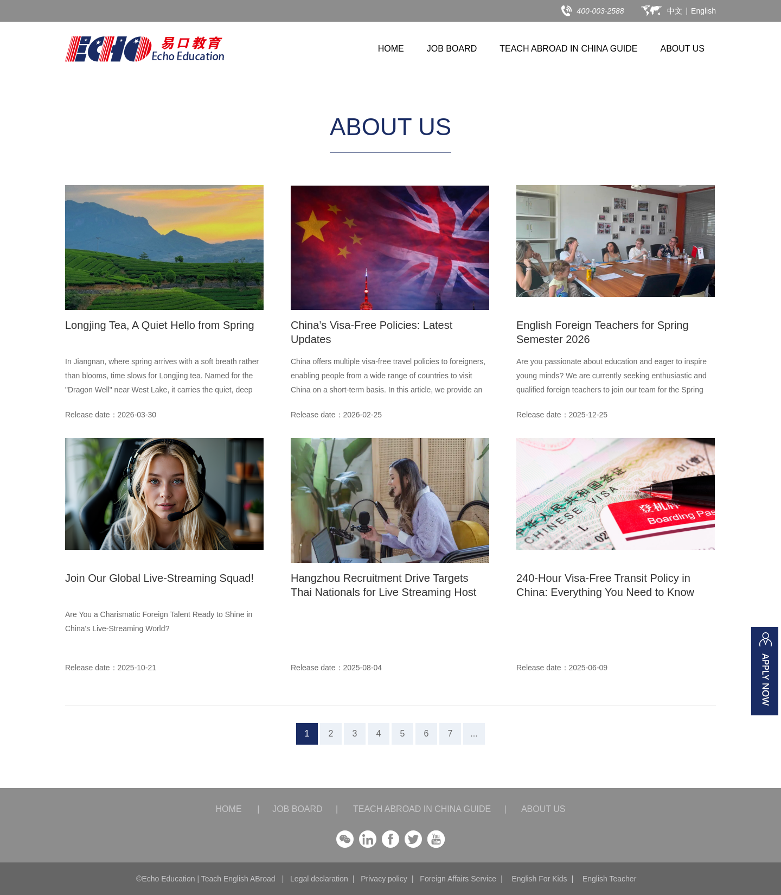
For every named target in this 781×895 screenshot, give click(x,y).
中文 (674, 11)
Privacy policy (384, 878)
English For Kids (539, 878)
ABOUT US (683, 48)
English (703, 11)
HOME (391, 48)
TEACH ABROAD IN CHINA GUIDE (568, 48)
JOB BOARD (452, 48)
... (473, 733)
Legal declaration (319, 878)
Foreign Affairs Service (458, 878)
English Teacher (609, 878)
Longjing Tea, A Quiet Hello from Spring (159, 325)
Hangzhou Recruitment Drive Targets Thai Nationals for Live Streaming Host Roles (383, 592)
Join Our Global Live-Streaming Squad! (159, 578)
